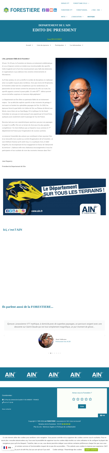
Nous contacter (7, 414)
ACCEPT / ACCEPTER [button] (91, 449)
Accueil (29, 50)
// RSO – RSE (76, 12)
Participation (60, 50)
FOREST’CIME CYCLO (76, 4)
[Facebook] (44, 12)
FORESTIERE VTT (92, 4)
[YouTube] (51, 12)
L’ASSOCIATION (96, 12)
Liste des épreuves (44, 50)
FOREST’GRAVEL (65, 12)
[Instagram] (47, 12)
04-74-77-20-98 (9, 407)
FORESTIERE (25, 13)
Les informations (76, 50)
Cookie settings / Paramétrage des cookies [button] (67, 450)
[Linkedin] (55, 12)
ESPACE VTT (64, 4)
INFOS (86, 12)
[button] (4, 340)
